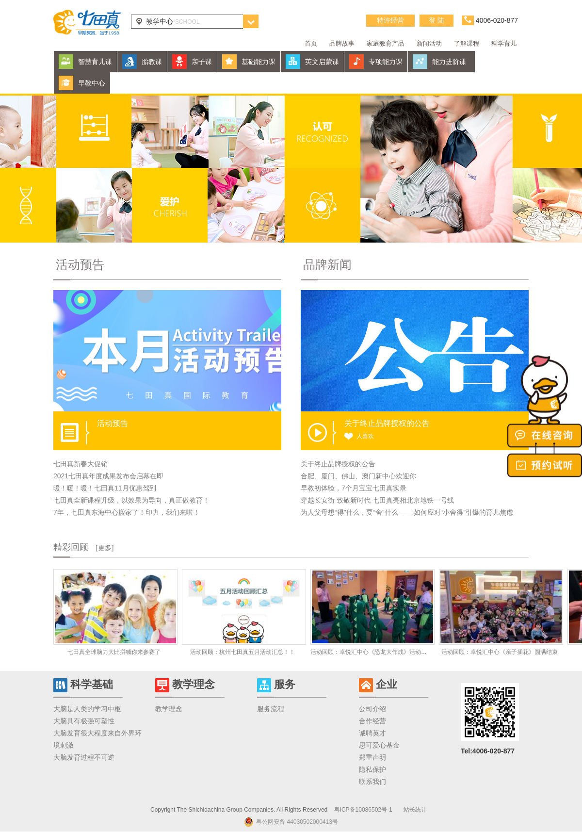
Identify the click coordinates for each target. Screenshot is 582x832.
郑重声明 (372, 757)
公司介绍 (372, 709)
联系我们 (372, 781)
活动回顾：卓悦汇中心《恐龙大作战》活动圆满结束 (377, 652)
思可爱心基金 (379, 745)
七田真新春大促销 (80, 464)
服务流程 (270, 709)
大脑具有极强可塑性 (83, 721)
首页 (311, 43)
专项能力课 (386, 61)
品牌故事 (342, 43)
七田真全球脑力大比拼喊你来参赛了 (114, 652)
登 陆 (436, 20)
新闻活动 (429, 43)
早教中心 (91, 83)
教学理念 (168, 709)
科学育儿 (504, 43)
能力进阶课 (449, 61)
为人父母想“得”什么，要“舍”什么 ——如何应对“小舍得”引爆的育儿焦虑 (407, 512)
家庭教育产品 (385, 43)
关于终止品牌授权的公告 (338, 464)
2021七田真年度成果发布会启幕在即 (108, 476)
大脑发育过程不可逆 (83, 757)
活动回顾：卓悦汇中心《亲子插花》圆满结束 (499, 652)
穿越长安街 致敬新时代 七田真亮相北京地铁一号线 (377, 500)
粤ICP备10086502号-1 (363, 809)
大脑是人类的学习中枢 (87, 709)
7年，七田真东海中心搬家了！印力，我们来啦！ (126, 512)
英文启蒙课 (322, 61)
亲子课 (202, 61)
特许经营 (390, 20)
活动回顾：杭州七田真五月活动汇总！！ (242, 652)
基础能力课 (258, 61)
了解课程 (466, 43)
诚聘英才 (372, 733)
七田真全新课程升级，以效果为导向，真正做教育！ (131, 500)
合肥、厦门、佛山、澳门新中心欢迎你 (358, 476)
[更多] (104, 548)
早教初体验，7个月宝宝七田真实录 (353, 488)
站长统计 (415, 809)
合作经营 (372, 721)
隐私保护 (372, 769)
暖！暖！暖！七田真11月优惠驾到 (104, 488)
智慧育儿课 (95, 61)
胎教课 (152, 61)
